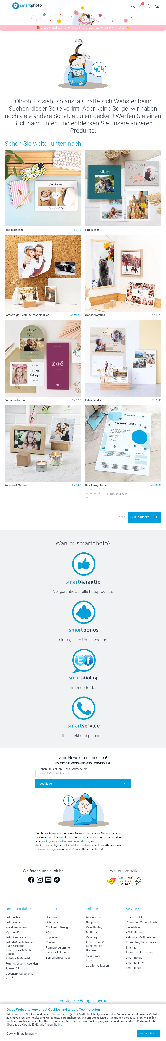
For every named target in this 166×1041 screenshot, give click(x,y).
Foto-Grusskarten (17, 937)
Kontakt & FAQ (135, 917)
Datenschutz (54, 922)
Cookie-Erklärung (57, 927)
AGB (48, 932)
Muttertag (92, 932)
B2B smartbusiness (58, 957)
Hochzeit (91, 950)
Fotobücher (13, 917)
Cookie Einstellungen (21, 1033)
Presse (50, 942)
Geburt (90, 960)
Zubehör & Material (18, 958)
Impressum (53, 937)
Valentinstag (94, 927)
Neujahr (91, 922)
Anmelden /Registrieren (141, 942)
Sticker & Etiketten (17, 968)
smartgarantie (135, 962)
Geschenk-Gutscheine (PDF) (19, 975)
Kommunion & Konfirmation (95, 944)
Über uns (51, 917)
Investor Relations (57, 952)
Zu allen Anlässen (97, 965)
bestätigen (46, 783)
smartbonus (133, 967)
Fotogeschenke (15, 922)
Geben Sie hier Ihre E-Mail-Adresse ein (63, 769)
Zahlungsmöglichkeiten (141, 937)
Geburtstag (93, 955)
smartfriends (134, 957)
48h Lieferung (134, 932)
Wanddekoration (16, 927)
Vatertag (91, 937)
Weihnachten (94, 917)
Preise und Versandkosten (142, 922)
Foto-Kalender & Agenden (22, 963)
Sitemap (131, 947)
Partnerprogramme (58, 947)
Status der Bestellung (139, 952)
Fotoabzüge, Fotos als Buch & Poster (20, 944)
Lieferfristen (133, 927)
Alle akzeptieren (147, 1033)
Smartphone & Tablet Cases (19, 952)
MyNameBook (15, 932)
